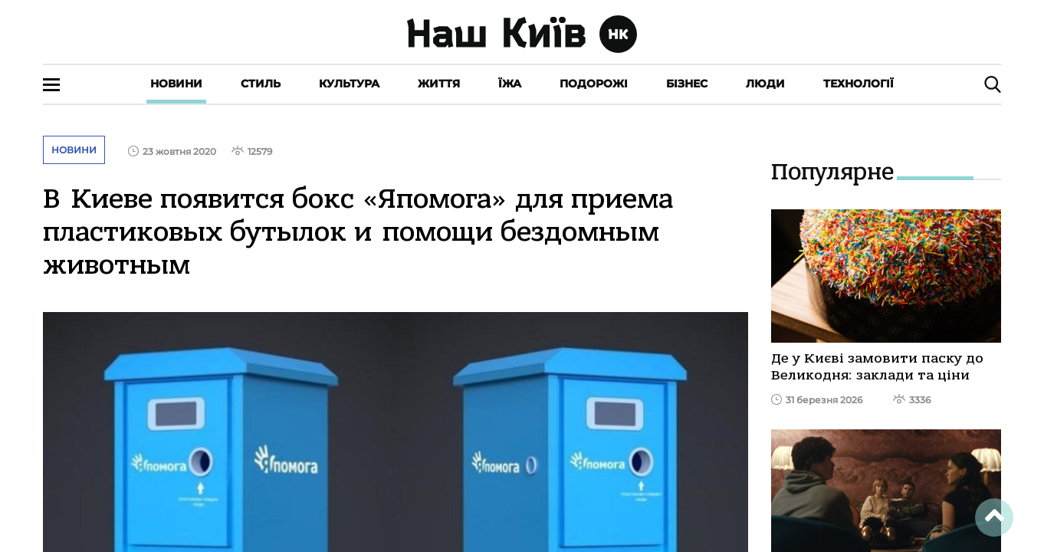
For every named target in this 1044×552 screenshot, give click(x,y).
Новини (176, 83)
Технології (858, 83)
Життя (439, 83)
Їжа (509, 83)
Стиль (261, 83)
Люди (765, 83)
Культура (349, 83)
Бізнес (686, 83)
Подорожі (594, 83)
